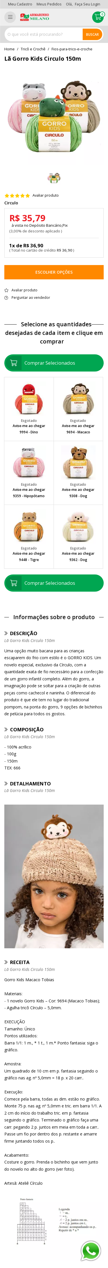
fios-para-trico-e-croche (72, 49)
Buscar (92, 34)
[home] (34, 17)
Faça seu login (87, 4)
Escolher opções (54, 272)
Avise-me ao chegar (29, 425)
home (9, 49)
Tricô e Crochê (33, 49)
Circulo (11, 203)
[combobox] (54, 34)
